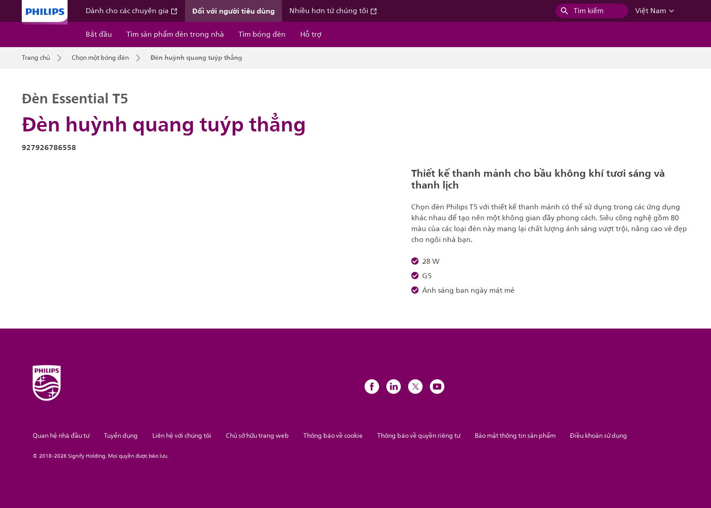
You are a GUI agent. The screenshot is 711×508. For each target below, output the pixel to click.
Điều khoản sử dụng (598, 436)
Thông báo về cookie (333, 436)
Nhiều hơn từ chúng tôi (333, 10)
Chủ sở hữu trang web (257, 436)
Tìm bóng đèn (262, 34)
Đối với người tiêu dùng (233, 10)
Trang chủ (36, 58)
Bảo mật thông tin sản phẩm (515, 436)
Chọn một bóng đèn (100, 58)
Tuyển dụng (121, 436)
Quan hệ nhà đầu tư (61, 436)
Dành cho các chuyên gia (132, 10)
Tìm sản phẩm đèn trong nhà (175, 34)
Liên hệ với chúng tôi (181, 436)
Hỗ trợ (310, 34)
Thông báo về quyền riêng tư (418, 436)
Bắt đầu (99, 34)
